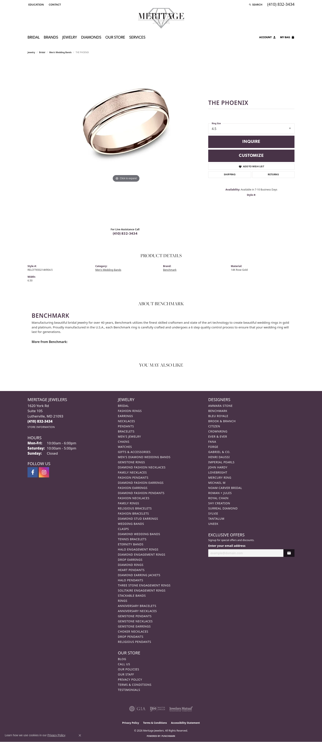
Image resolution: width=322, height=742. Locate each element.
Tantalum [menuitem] (216, 519)
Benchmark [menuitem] (217, 411)
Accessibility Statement (185, 723)
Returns (273, 174)
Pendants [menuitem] (126, 426)
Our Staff (126, 674)
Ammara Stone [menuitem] (220, 406)
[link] (54, 4)
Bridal (42, 52)
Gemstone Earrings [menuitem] (134, 626)
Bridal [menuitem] (123, 406)
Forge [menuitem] (213, 447)
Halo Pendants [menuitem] (130, 580)
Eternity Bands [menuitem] (131, 544)
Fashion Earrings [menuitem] (132, 488)
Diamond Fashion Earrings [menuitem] (141, 483)
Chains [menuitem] (123, 442)
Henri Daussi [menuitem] (219, 457)
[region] (126, 142)
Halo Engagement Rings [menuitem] (138, 549)
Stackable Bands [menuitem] (132, 595)
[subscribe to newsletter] (288, 553)
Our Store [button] (115, 38)
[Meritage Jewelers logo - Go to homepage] (161, 18)
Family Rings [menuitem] (128, 503)
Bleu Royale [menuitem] (218, 416)
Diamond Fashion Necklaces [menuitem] (142, 467)
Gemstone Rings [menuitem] (131, 462)
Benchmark (169, 270)
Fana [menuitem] (212, 442)
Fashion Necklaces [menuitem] (134, 498)
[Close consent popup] (80, 735)
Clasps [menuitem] (123, 529)
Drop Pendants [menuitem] (130, 637)
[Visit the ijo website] (157, 709)
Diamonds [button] (91, 38)
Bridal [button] (34, 38)
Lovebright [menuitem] (217, 472)
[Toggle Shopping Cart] (287, 38)
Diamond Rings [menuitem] (130, 565)
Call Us (124, 664)
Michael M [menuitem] (216, 483)
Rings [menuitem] (122, 601)
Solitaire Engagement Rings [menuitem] (142, 590)
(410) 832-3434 (125, 233)
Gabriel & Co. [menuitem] (219, 452)
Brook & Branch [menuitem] (222, 421)
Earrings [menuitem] (125, 416)
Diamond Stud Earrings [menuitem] (138, 519)
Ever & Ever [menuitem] (217, 436)
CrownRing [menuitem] (218, 431)
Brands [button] (51, 38)
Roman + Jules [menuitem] (220, 493)
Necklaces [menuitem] (126, 421)
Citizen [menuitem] (214, 426)
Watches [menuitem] (125, 447)
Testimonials (129, 690)
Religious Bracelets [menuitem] (135, 508)
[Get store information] (41, 427)
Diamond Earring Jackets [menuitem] (139, 575)
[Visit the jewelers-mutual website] (181, 709)
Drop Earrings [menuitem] (130, 560)
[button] (36, 4)
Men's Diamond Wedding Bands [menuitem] (144, 457)
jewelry (31, 52)
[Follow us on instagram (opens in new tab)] (44, 472)
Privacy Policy (130, 679)
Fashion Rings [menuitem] (130, 411)
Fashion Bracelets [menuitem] (133, 513)
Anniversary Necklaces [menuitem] (137, 611)
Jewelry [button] (69, 38)
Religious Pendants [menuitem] (134, 642)
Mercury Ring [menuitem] (219, 477)
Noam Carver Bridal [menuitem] (225, 488)
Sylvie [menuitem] (213, 513)
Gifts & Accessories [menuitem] (134, 452)
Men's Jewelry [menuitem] (129, 436)
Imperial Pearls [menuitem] (221, 462)
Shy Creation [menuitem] (219, 503)
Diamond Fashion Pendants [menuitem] (141, 493)
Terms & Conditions (135, 685)
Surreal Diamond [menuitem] (223, 508)
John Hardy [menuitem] (217, 467)
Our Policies (128, 669)
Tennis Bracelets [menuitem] (132, 539)
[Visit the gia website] (137, 709)
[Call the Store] (40, 421)
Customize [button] (251, 156)
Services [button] (137, 38)
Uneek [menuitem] (213, 524)
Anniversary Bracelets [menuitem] (137, 606)
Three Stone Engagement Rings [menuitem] (144, 585)
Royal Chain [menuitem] (218, 498)
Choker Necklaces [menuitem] (133, 631)
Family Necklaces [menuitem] (132, 472)
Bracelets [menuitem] (126, 431)
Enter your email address (226, 546)
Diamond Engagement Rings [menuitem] (141, 554)
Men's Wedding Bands (60, 52)
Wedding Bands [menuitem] (131, 524)
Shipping (230, 174)
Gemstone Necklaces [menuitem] (135, 621)
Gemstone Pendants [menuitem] (135, 616)
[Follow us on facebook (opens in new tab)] (33, 472)
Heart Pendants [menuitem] (131, 570)
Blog (122, 659)
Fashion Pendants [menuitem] (133, 477)
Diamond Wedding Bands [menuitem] (139, 534)
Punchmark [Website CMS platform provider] (168, 736)
